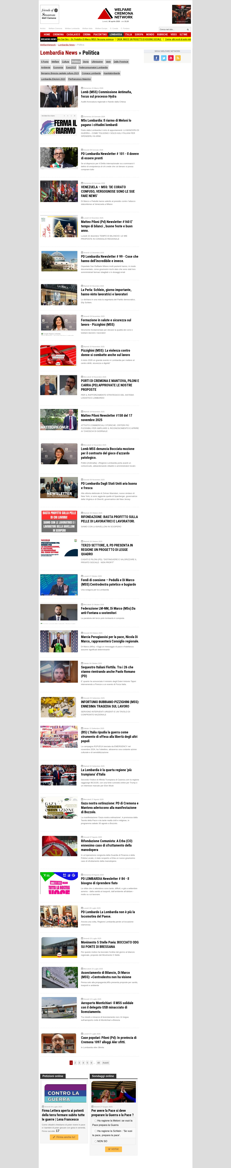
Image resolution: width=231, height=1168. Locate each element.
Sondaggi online (103, 1076)
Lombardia (116, 34)
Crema (87, 34)
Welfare (55, 61)
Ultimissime (97, 61)
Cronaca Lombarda (91, 73)
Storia (86, 61)
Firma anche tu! (64, 1137)
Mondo (150, 34)
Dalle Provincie (121, 61)
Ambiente (45, 67)
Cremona (58, 34)
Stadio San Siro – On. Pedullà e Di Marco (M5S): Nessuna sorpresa (88, 39)
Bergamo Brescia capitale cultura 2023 (60, 73)
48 (98, 1062)
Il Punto (45, 61)
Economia (58, 67)
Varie (108, 61)
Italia (128, 34)
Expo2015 (71, 67)
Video (174, 34)
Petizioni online (53, 1076)
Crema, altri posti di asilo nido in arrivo (186, 39)
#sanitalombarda (112, 73)
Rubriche (162, 34)
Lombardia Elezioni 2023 (53, 79)
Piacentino (100, 34)
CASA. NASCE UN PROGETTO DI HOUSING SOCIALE (143, 39)
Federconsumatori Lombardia (93, 67)
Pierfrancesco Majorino (79, 79)
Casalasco (73, 34)
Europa (139, 34)
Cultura (65, 61)
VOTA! (113, 1149)
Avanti (106, 1062)
